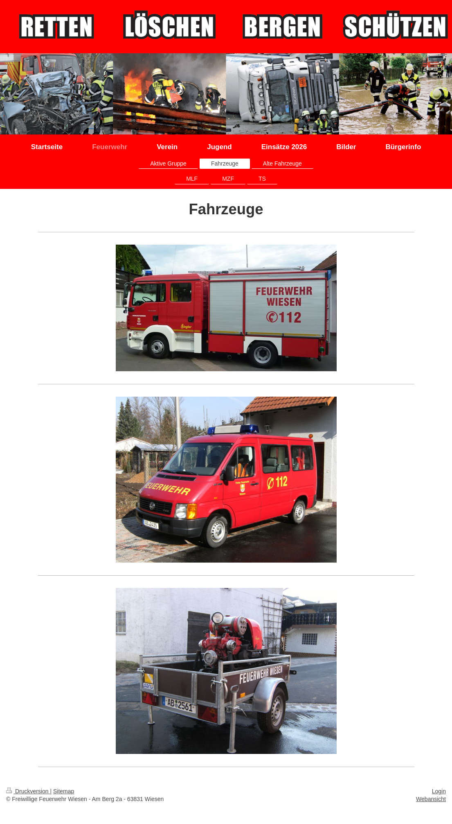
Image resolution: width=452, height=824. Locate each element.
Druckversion (28, 791)
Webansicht (431, 799)
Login (439, 791)
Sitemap (63, 791)
